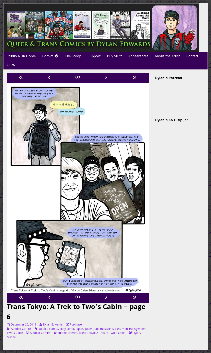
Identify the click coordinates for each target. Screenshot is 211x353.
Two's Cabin (15, 333)
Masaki (11, 337)
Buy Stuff (114, 56)
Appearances (138, 56)
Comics (48, 56)
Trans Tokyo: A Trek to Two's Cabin (102, 333)
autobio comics (48, 329)
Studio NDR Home (21, 56)
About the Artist (167, 56)
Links (11, 65)
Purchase (76, 324)
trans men (121, 329)
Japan (79, 329)
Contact (192, 56)
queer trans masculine (98, 329)
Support (94, 56)
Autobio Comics (21, 329)
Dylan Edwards (52, 324)
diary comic (67, 329)
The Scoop (73, 56)
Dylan (136, 333)
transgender (137, 329)
